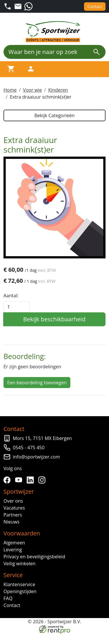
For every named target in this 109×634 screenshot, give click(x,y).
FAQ (7, 598)
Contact (94, 6)
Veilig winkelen (19, 563)
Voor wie (32, 90)
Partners (12, 515)
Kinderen (58, 90)
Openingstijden (20, 591)
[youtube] (19, 480)
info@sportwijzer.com (36, 457)
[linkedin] (31, 480)
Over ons (13, 501)
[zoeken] (96, 52)
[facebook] (8, 480)
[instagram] (43, 480)
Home (10, 90)
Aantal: (11, 295)
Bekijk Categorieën (54, 115)
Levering (12, 549)
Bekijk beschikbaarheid (54, 319)
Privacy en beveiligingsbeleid (34, 556)
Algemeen (14, 542)
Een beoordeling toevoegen (37, 382)
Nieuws (11, 522)
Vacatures (14, 508)
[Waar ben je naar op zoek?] (45, 52)
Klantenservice (19, 584)
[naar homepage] (55, 32)
